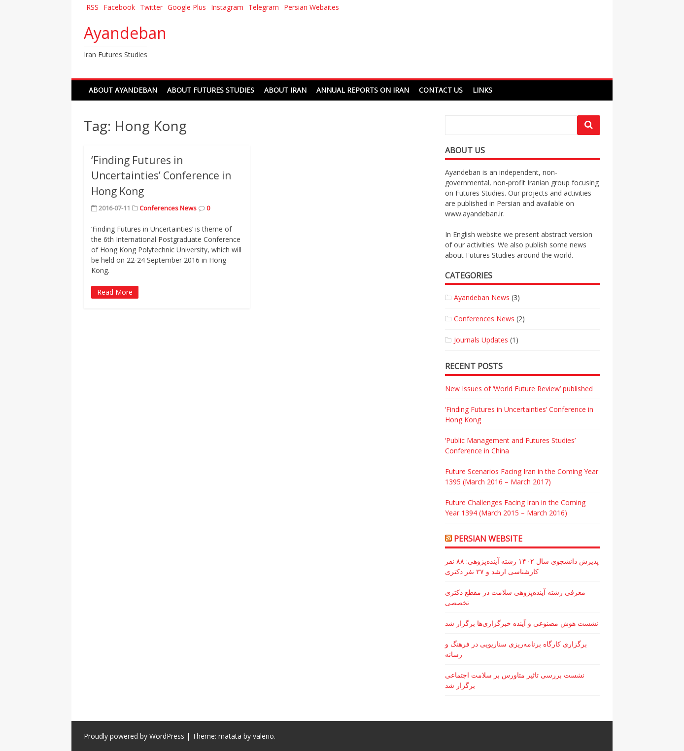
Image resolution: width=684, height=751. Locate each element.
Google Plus (187, 7)
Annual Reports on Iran (362, 90)
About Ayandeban (123, 90)
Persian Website (488, 538)
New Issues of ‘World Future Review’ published (519, 388)
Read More (115, 292)
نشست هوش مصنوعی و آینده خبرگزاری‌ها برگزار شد (521, 623)
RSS (92, 7)
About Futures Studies (210, 90)
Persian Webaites (311, 7)
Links (482, 90)
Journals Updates (481, 339)
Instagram (227, 7)
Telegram (263, 7)
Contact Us (441, 90)
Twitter (151, 7)
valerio (263, 736)
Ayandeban (125, 32)
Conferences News (168, 208)
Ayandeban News (482, 297)
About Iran (285, 90)
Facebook (119, 7)
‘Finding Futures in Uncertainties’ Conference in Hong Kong (161, 175)
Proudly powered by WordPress (134, 736)
